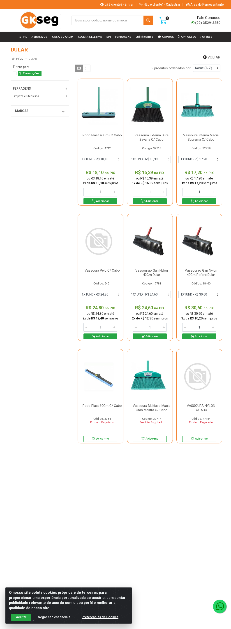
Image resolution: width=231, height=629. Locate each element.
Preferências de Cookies (100, 619)
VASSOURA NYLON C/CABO (201, 408)
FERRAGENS (22, 88)
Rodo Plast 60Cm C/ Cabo (102, 406)
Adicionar (100, 201)
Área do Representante (205, 4)
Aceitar (21, 619)
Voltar (211, 57)
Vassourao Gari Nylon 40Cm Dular (151, 272)
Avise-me (100, 438)
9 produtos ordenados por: (171, 68)
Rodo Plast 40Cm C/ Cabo (102, 135)
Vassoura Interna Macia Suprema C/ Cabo (201, 137)
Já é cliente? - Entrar (117, 4)
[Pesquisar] (148, 20)
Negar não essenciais (54, 619)
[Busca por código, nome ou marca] (108, 20)
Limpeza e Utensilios (26, 96)
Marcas (40, 111)
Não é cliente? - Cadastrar (159, 4)
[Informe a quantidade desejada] (100, 192)
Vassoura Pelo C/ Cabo (102, 270)
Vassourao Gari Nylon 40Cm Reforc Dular (201, 272)
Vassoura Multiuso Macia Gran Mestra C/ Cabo (151, 408)
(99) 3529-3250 (206, 23)
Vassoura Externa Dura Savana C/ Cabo (151, 137)
